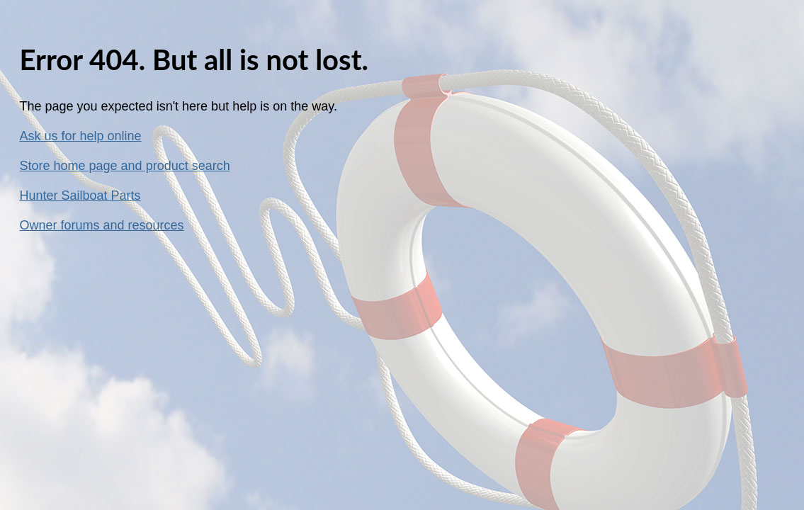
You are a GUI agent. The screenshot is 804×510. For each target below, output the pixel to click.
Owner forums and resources (102, 225)
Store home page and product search (125, 166)
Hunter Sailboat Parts (80, 195)
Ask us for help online (81, 136)
